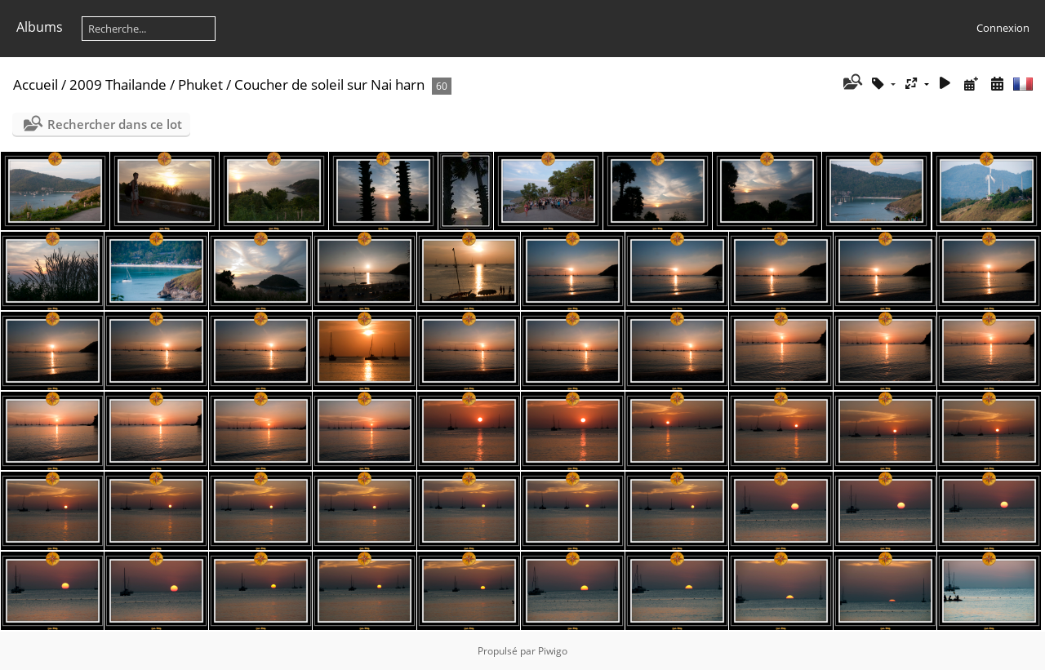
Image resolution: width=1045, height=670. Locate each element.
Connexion (1002, 27)
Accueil (35, 84)
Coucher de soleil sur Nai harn (329, 84)
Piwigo (552, 651)
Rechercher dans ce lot (114, 124)
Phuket (200, 84)
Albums (39, 27)
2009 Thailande (118, 84)
